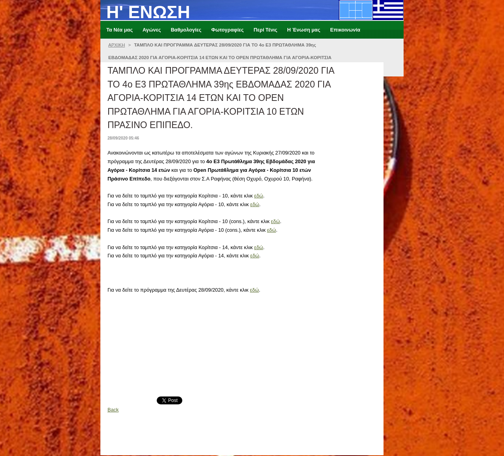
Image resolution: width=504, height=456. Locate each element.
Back (113, 410)
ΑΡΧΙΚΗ (116, 45)
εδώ (258, 196)
